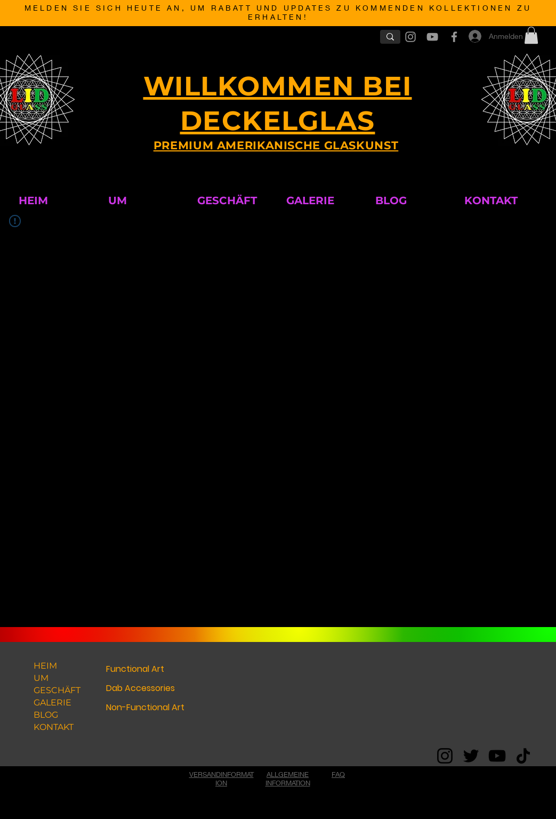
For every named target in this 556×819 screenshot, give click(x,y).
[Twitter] (471, 755)
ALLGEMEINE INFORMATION (287, 778)
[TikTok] (523, 755)
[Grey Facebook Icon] (454, 37)
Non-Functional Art (145, 707)
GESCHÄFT (57, 690)
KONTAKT (54, 727)
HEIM (45, 666)
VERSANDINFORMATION (221, 778)
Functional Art (135, 669)
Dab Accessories (140, 688)
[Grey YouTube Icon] (432, 37)
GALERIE (52, 702)
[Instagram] (444, 755)
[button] (531, 35)
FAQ (338, 774)
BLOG (46, 715)
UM (41, 678)
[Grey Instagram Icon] (410, 37)
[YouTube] (497, 755)
